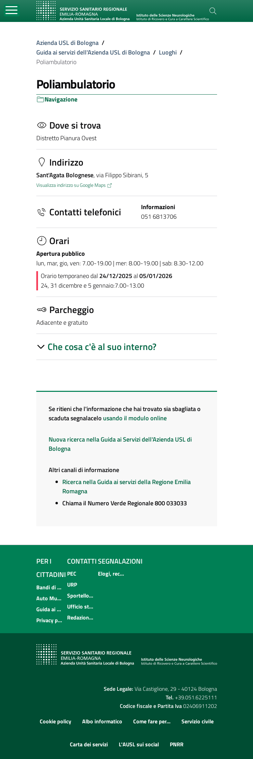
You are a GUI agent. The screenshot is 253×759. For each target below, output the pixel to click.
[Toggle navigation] (12, 10)
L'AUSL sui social (139, 744)
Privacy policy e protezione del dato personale (49, 620)
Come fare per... (151, 721)
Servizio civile (197, 721)
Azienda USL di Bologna (67, 42)
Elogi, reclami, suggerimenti (111, 573)
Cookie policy (55, 721)
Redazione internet (80, 617)
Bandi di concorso (49, 587)
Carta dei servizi (89, 744)
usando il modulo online (135, 418)
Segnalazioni (120, 561)
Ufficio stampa (80, 606)
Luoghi (168, 52)
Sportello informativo (80, 595)
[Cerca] (213, 11)
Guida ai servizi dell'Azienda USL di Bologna (93, 52)
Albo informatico (102, 721)
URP (72, 584)
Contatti (82, 561)
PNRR (177, 744)
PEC (71, 573)
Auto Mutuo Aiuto (49, 598)
